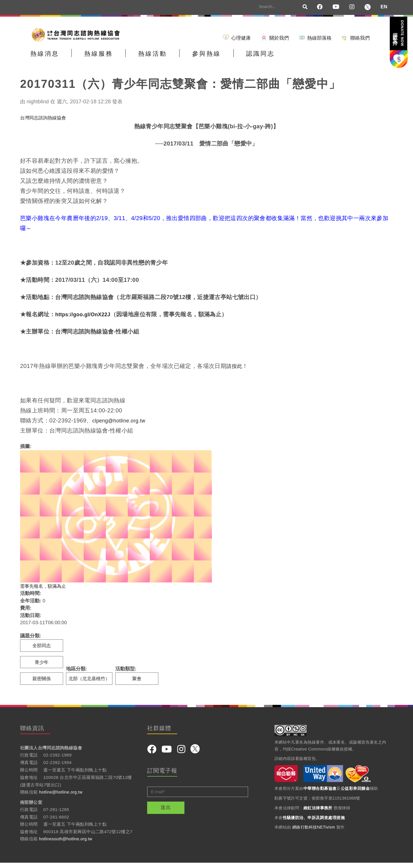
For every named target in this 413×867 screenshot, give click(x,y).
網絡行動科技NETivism (313, 831)
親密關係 (41, 683)
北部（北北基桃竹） (90, 683)
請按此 (235, 369)
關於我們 (279, 38)
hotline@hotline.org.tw (62, 796)
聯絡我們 (360, 38)
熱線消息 (50, 58)
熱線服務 (115, 58)
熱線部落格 (319, 38)
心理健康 (241, 38)
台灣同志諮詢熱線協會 (44, 121)
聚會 (139, 683)
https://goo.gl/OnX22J (86, 318)
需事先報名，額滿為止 (44, 589)
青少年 (41, 666)
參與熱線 (245, 58)
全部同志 (41, 649)
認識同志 (311, 58)
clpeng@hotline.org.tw (122, 424)
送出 (166, 811)
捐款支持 (398, 33)
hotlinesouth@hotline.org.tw (67, 843)
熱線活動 (180, 58)
